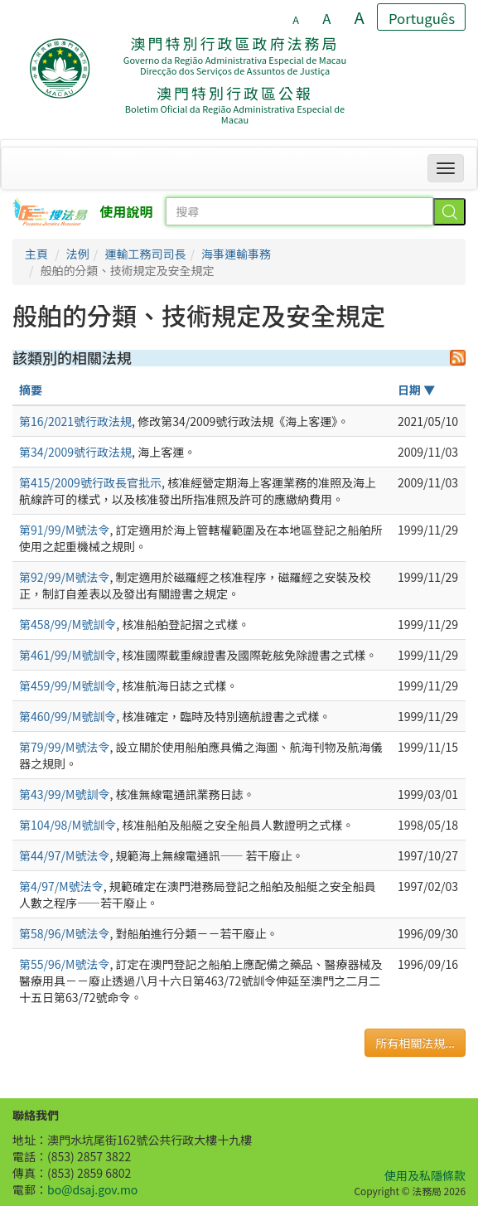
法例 (77, 253)
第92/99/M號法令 (64, 577)
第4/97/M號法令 (61, 886)
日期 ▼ (416, 389)
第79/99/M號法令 (64, 747)
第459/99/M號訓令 (67, 685)
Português (422, 18)
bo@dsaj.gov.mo (92, 1189)
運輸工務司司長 (145, 253)
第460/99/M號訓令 (67, 716)
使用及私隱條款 (425, 1175)
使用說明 (126, 211)
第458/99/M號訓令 (67, 624)
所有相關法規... (415, 1042)
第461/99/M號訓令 (67, 655)
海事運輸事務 (236, 253)
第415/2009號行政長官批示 (90, 482)
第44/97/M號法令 (64, 855)
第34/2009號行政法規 (75, 451)
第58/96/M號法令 (64, 933)
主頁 (36, 253)
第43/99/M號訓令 (64, 794)
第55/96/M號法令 (64, 964)
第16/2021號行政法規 (75, 421)
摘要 (30, 389)
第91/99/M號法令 (64, 529)
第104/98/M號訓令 (67, 824)
